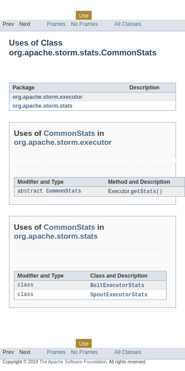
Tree (102, 15)
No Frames (84, 24)
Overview (14, 15)
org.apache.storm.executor (47, 97)
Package (41, 15)
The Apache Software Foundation (73, 363)
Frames (56, 24)
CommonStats (79, 78)
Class (64, 15)
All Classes (127, 24)
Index (153, 15)
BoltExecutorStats (117, 286)
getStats (143, 191)
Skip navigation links (24, 7)
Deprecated (127, 15)
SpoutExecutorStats (119, 295)
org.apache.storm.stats (43, 106)
